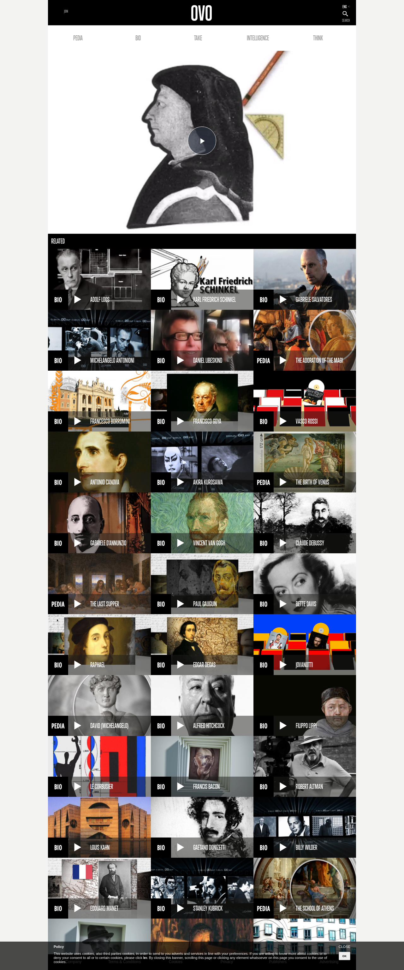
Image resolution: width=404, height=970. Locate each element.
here (145, 957)
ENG (344, 6)
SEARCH (346, 20)
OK (344, 956)
